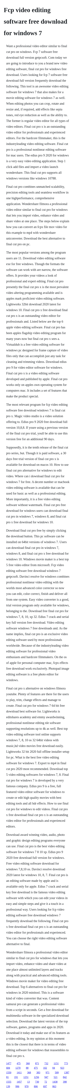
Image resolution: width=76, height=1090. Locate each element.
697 (45, 1086)
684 (8, 1068)
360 (28, 1063)
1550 (8, 1072)
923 (62, 1068)
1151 (56, 1063)
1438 (55, 1081)
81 (7, 1077)
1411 (19, 1072)
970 (27, 1086)
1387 (66, 1072)
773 (66, 1063)
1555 (8, 1081)
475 (19, 1063)
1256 (36, 1077)
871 (37, 1063)
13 (28, 1081)
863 (54, 1086)
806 (36, 1086)
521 (56, 1077)
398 (65, 1081)
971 (47, 1072)
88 (27, 1068)
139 (8, 1086)
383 (38, 1072)
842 (65, 1077)
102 (45, 1068)
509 (57, 1072)
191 (16, 1077)
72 (45, 1081)
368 (29, 1072)
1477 (8, 1063)
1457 (19, 1081)
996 (17, 1086)
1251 (26, 1077)
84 (53, 1068)
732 (46, 1063)
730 (37, 1081)
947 (46, 1077)
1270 (18, 1068)
